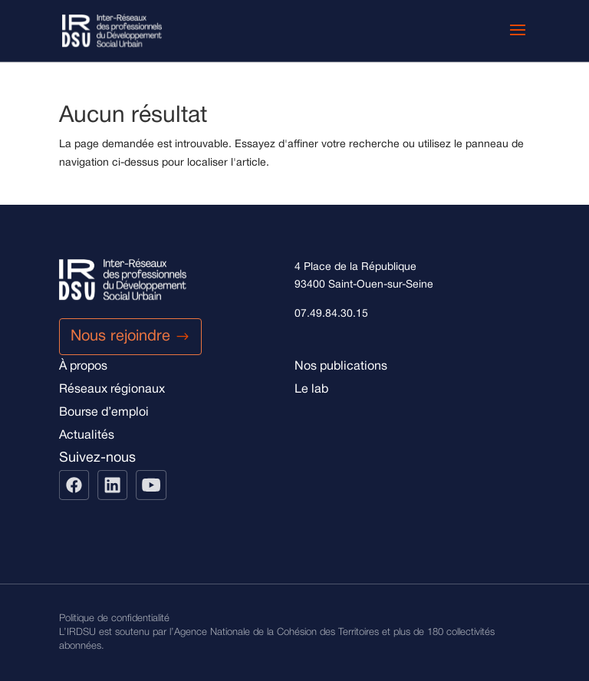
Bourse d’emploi (104, 412)
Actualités (86, 435)
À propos (83, 366)
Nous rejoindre (120, 337)
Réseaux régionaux (112, 389)
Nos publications (340, 366)
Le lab (311, 389)
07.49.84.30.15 (331, 314)
